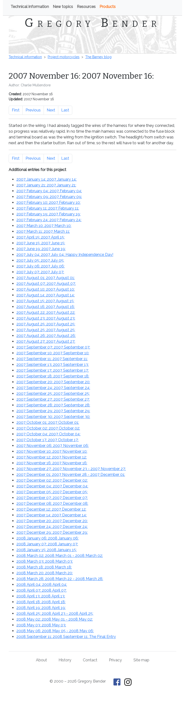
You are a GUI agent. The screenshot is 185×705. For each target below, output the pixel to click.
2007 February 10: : (48, 202)
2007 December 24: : (52, 526)
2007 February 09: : (49, 196)
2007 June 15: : (40, 243)
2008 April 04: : (41, 584)
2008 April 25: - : (54, 613)
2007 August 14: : (45, 295)
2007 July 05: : (40, 260)
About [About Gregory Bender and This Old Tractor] (41, 660)
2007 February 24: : (48, 220)
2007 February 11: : (47, 208)
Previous (33, 110)
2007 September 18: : (52, 376)
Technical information (30, 6)
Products (107, 6)
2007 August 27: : (45, 341)
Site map (141, 660)
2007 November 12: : (51, 457)
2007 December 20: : (52, 521)
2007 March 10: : (43, 225)
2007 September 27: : (53, 399)
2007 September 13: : (52, 364)
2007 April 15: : (40, 237)
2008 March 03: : (44, 561)
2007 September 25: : (53, 393)
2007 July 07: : (40, 272)
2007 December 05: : (52, 492)
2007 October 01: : (47, 422)
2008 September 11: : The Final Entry (66, 636)
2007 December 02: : (52, 480)
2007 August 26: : (46, 335)
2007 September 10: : (52, 353)
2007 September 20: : (53, 382)
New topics (63, 6)
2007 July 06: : (40, 266)
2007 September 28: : (53, 405)
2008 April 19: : (41, 607)
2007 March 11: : (43, 231)
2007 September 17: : (52, 370)
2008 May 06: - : (55, 631)
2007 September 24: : (53, 387)
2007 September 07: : (53, 347)
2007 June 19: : (41, 248)
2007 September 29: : (53, 411)
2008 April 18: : (41, 602)
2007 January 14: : (46, 179)
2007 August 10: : (45, 289)
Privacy (115, 660)
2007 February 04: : (49, 191)
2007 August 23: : (45, 318)
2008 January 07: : (47, 544)
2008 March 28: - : (59, 578)
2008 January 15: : (46, 550)
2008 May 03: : (41, 625)
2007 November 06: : (52, 445)
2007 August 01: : (45, 277)
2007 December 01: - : (70, 474)
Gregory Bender (92, 22)
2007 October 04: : (48, 434)
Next (51, 110)
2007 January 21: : (46, 185)
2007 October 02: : (48, 428)
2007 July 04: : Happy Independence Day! (64, 254)
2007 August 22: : (45, 312)
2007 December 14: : (51, 515)
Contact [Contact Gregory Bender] (90, 660)
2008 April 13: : (40, 596)
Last (65, 110)
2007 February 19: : (48, 214)
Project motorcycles (63, 57)
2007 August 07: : (46, 283)
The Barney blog (98, 57)
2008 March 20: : (44, 573)
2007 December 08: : (52, 503)
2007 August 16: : (45, 306)
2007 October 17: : (47, 440)
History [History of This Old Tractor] (65, 660)
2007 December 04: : (52, 486)
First (16, 110)
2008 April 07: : (41, 590)
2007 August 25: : (45, 324)
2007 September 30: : (53, 416)
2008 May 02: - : (54, 619)
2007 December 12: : (51, 509)
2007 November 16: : (51, 463)
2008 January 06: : (47, 538)
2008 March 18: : (44, 567)
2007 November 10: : (51, 451)
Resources (86, 6)
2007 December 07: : (52, 497)
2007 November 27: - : (71, 468)
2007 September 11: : (52, 358)
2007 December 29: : (52, 532)
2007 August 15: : (45, 301)
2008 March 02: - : (59, 555)
